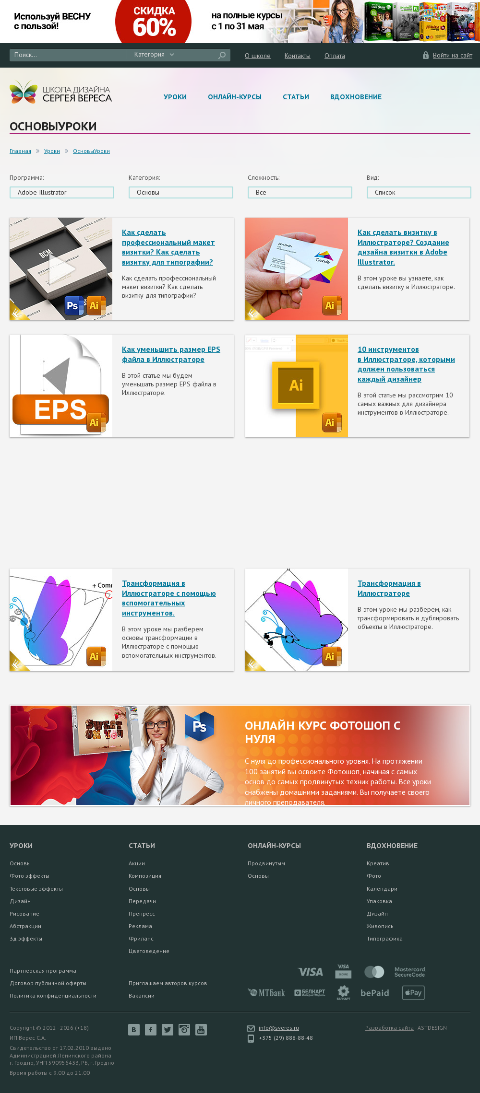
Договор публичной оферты (48, 983)
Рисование (24, 913)
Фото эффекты (29, 875)
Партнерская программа (43, 970)
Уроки (175, 97)
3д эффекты (26, 938)
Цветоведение (149, 950)
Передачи (142, 901)
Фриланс (141, 938)
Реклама (140, 926)
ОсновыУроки (91, 150)
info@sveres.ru (279, 1027)
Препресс (142, 913)
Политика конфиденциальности (53, 995)
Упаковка (379, 901)
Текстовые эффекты (36, 888)
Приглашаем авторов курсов (168, 983)
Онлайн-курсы (235, 97)
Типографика (385, 938)
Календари (382, 888)
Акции (137, 863)
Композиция (145, 875)
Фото (374, 875)
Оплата (334, 55)
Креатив (378, 863)
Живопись (380, 926)
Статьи (296, 97)
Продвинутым (266, 863)
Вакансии (142, 995)
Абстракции (25, 926)
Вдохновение (356, 97)
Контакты (298, 55)
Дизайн (20, 901)
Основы (20, 863)
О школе (258, 55)
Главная (20, 150)
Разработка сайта (389, 1027)
